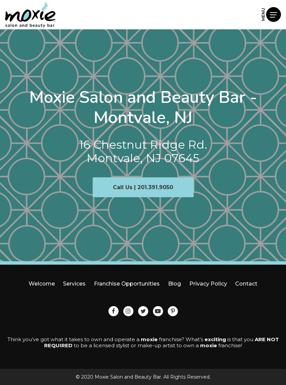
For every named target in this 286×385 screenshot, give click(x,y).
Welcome (42, 283)
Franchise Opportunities (127, 283)
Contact (246, 283)
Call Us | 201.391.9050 (143, 187)
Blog (174, 283)
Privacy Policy (208, 283)
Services (74, 283)
